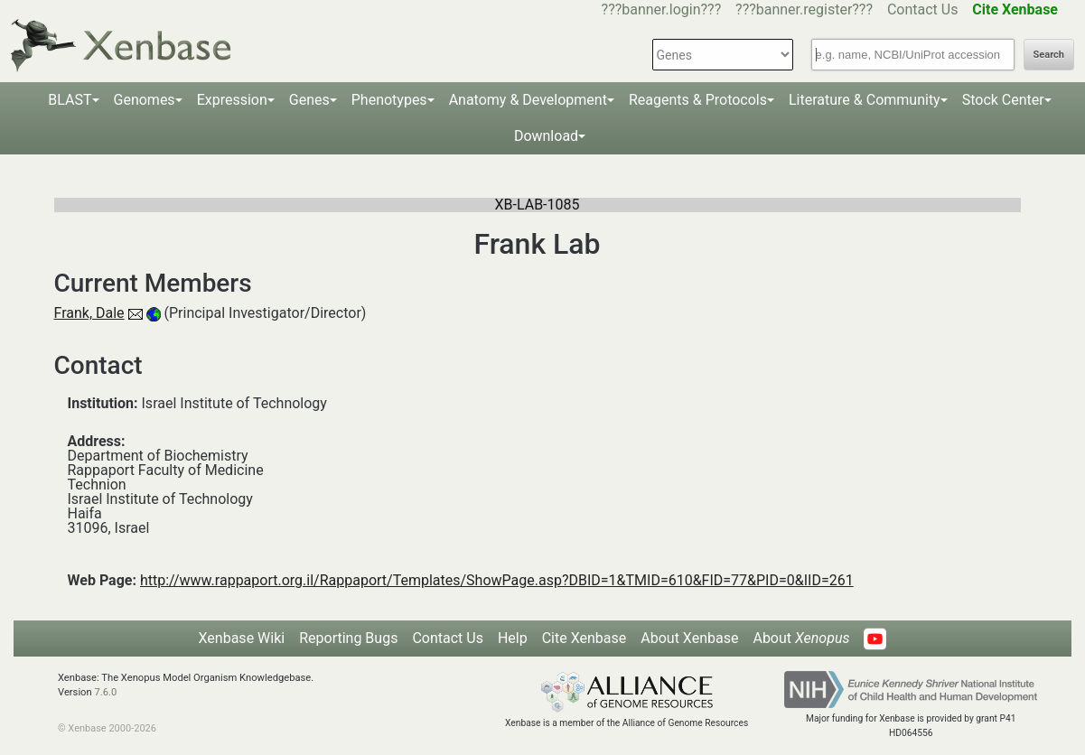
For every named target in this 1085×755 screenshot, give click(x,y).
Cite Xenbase (584, 638)
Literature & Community (864, 99)
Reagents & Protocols (698, 99)
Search (1049, 55)
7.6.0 (105, 692)
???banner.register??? (804, 9)
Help (513, 638)
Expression (232, 99)
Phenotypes (389, 99)
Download (546, 135)
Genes (309, 99)
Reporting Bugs (348, 638)
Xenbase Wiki (242, 638)
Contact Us (923, 9)
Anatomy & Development (528, 99)
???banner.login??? (662, 9)
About (801, 638)
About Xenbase (689, 638)
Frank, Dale (89, 313)
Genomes (144, 99)
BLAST (69, 99)
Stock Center (1003, 99)
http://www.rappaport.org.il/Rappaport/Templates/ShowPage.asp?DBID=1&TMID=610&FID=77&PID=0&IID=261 (497, 580)
